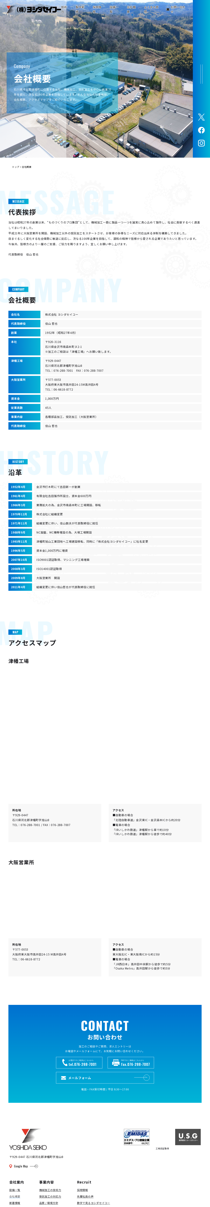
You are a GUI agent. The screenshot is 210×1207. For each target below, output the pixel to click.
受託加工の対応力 (50, 1196)
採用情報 (82, 1190)
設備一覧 (14, 1190)
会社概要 (14, 1196)
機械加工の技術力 (50, 1190)
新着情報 (14, 1203)
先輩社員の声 (85, 1196)
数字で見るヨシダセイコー (93, 1203)
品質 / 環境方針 (48, 1203)
